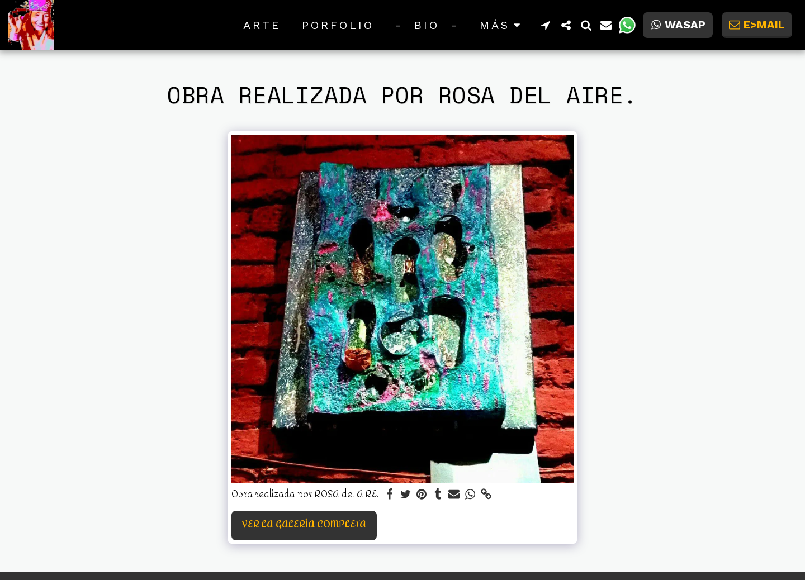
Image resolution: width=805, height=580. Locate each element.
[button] (545, 25)
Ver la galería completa (304, 525)
